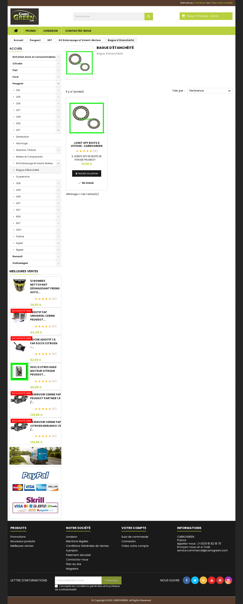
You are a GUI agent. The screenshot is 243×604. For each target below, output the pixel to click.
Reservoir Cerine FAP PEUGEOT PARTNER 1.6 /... (45, 398)
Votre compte (134, 528)
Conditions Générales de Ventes (87, 546)
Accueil (15, 48)
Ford (15, 76)
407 (18, 203)
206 (18, 103)
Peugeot (18, 83)
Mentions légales (77, 541)
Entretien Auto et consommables (34, 57)
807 (18, 223)
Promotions (18, 537)
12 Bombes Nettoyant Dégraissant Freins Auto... (45, 286)
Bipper (19, 249)
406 (18, 196)
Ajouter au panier (86, 173)
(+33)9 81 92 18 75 (36, 2)
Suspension (23, 176)
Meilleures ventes (21, 546)
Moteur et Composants (29, 156)
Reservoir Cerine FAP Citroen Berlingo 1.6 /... (45, 425)
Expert (19, 243)
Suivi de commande (135, 537)
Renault (18, 256)
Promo (30, 31)
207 (18, 110)
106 (18, 90)
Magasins (72, 569)
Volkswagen (20, 263)
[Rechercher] (112, 16)
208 (18, 116)
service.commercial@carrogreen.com (85, 2)
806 (18, 216)
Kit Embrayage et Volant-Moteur (34, 163)
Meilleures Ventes (23, 271)
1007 (18, 229)
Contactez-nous (78, 31)
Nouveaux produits (22, 541)
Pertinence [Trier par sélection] (210, 91)
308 (18, 183)
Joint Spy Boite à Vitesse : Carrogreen (87, 144)
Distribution (22, 136)
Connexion (129, 541)
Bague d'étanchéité (27, 170)
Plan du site (73, 564)
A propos (72, 550)
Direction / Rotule (26, 150)
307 (18, 130)
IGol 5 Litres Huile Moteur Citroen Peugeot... (43, 371)
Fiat (15, 70)
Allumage (22, 143)
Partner (20, 236)
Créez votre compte (135, 546)
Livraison (50, 31)
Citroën (17, 63)
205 (18, 96)
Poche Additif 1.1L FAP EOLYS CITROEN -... (43, 343)
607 (18, 209)
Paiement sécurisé (78, 555)
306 (18, 123)
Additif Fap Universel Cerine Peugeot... (42, 316)
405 (18, 190)
